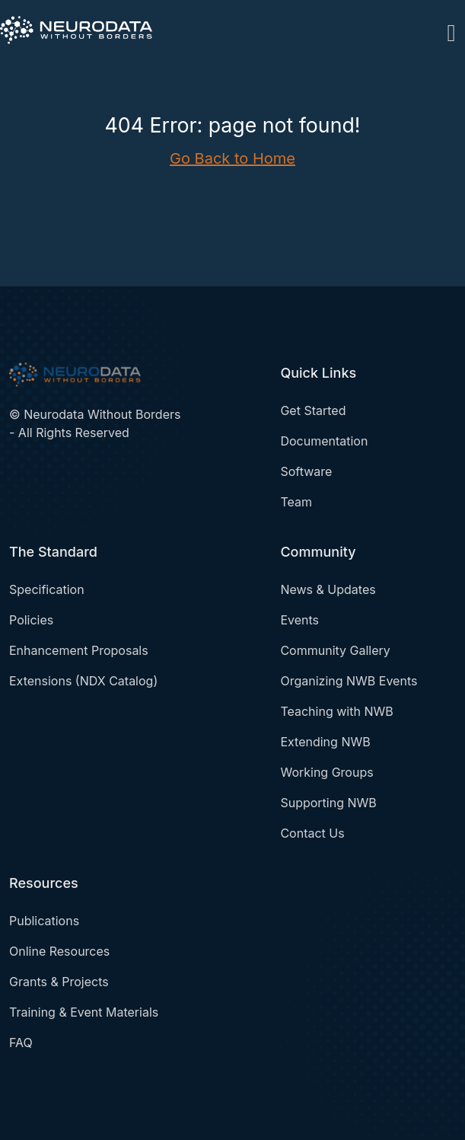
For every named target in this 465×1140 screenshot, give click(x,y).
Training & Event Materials (83, 1012)
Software (306, 471)
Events (299, 619)
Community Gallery (335, 650)
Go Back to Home (232, 158)
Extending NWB (325, 741)
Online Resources (59, 951)
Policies (31, 619)
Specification (46, 589)
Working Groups (326, 772)
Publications (44, 920)
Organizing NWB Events (348, 680)
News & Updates (327, 589)
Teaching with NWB (336, 711)
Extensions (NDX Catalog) (83, 680)
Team (296, 501)
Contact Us (312, 833)
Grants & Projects (59, 981)
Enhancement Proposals (78, 650)
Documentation (324, 441)
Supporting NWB (328, 802)
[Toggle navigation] (451, 30)
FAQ (21, 1042)
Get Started (313, 410)
